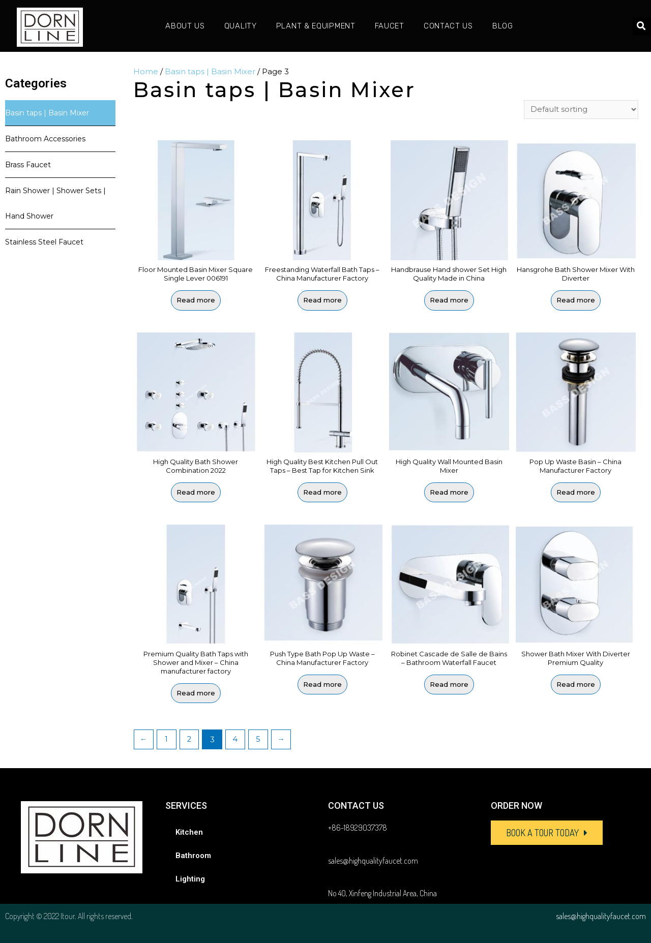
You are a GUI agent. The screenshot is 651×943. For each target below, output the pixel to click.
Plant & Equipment (316, 26)
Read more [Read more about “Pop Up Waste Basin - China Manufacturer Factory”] (575, 493)
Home (145, 71)
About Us (185, 26)
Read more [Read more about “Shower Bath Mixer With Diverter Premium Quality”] (575, 684)
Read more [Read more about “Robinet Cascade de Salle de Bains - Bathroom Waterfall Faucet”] (449, 684)
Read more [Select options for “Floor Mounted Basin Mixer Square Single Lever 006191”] (195, 300)
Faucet (389, 26)
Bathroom (193, 855)
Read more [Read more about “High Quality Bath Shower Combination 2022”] (195, 493)
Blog (502, 26)
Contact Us (448, 26)
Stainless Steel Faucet (44, 242)
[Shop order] (581, 109)
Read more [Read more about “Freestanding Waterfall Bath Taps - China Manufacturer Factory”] (322, 300)
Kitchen (189, 832)
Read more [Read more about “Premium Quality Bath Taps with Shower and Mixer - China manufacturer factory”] (195, 693)
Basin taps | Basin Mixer (47, 112)
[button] (547, 832)
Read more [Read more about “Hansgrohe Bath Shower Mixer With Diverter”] (575, 300)
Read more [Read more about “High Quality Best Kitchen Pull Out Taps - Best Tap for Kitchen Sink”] (322, 493)
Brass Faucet (28, 164)
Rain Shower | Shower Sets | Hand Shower (55, 203)
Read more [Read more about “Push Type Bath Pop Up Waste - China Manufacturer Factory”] (322, 684)
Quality (240, 26)
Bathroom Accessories (45, 138)
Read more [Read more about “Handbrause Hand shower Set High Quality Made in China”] (449, 300)
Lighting (190, 879)
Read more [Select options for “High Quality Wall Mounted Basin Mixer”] (449, 493)
